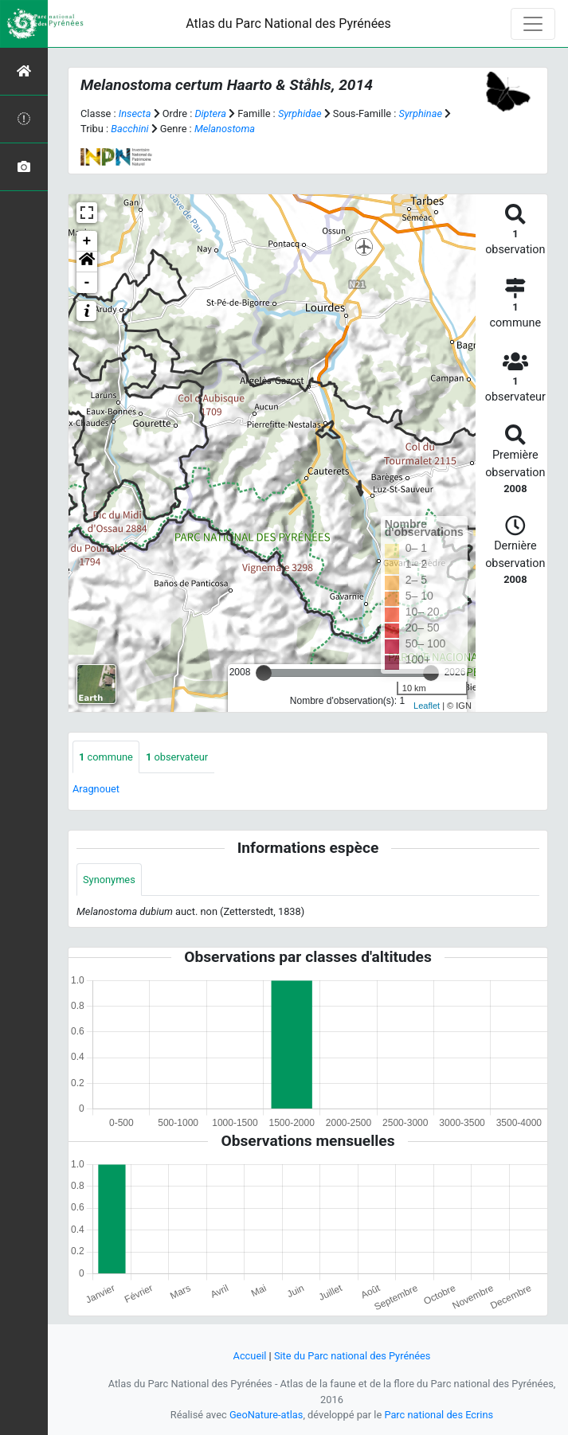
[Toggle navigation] (533, 24)
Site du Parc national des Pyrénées (352, 1356)
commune (106, 757)
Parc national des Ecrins (438, 1415)
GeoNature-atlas (266, 1415)
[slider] (264, 673)
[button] (86, 262)
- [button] (87, 282)
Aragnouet (95, 789)
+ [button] (87, 241)
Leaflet (426, 705)
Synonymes (109, 880)
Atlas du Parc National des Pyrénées (288, 23)
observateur (177, 757)
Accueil (250, 1356)
